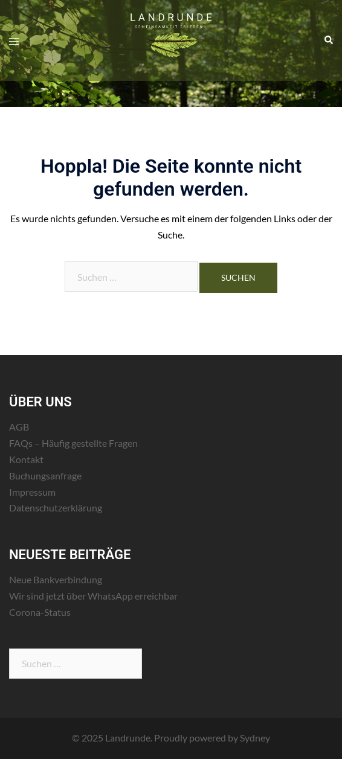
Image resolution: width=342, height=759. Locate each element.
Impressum (32, 492)
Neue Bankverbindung (55, 579)
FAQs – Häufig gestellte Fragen (73, 443)
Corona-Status (40, 612)
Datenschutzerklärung (55, 507)
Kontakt (26, 459)
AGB (19, 426)
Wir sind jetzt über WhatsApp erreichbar (93, 595)
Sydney (255, 737)
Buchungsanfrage (45, 475)
